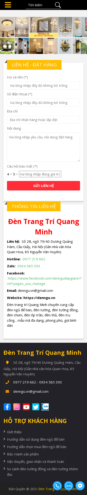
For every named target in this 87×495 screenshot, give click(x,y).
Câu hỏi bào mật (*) (22, 166)
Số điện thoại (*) (19, 94)
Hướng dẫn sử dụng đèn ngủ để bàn (35, 439)
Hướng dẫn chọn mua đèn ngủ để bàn (36, 446)
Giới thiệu (14, 432)
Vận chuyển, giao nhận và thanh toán (35, 461)
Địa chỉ (12, 111)
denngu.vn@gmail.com (30, 391)
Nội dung (14, 128)
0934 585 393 (28, 266)
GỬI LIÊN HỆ (43, 185)
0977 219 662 (34, 259)
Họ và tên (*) (17, 77)
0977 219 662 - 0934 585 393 (37, 382)
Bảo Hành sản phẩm (23, 454)
